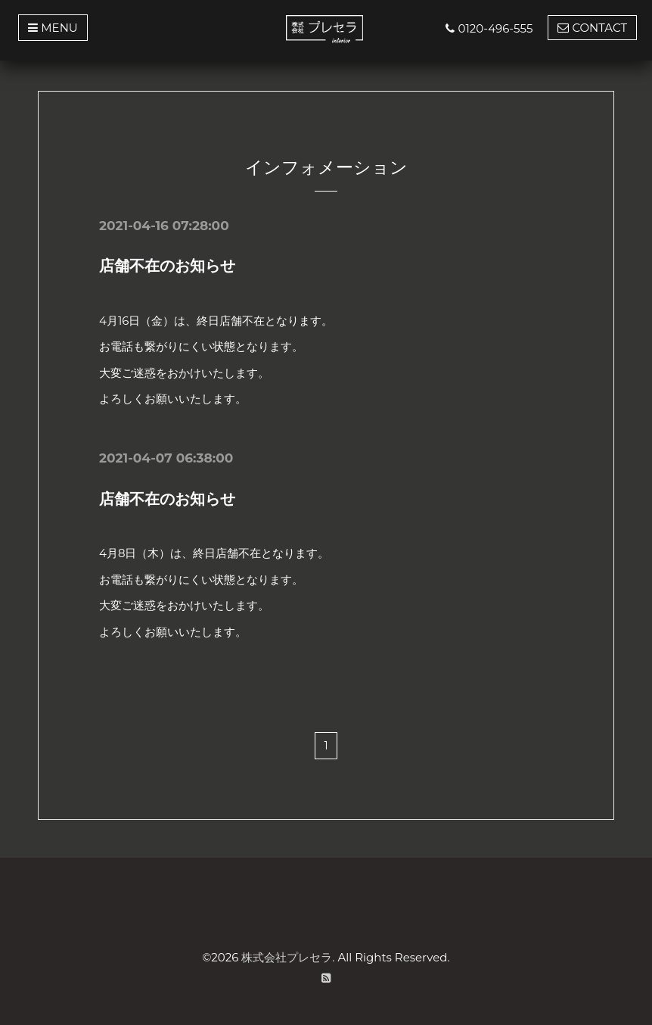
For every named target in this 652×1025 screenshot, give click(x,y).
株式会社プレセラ (286, 956)
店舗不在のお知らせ (167, 266)
